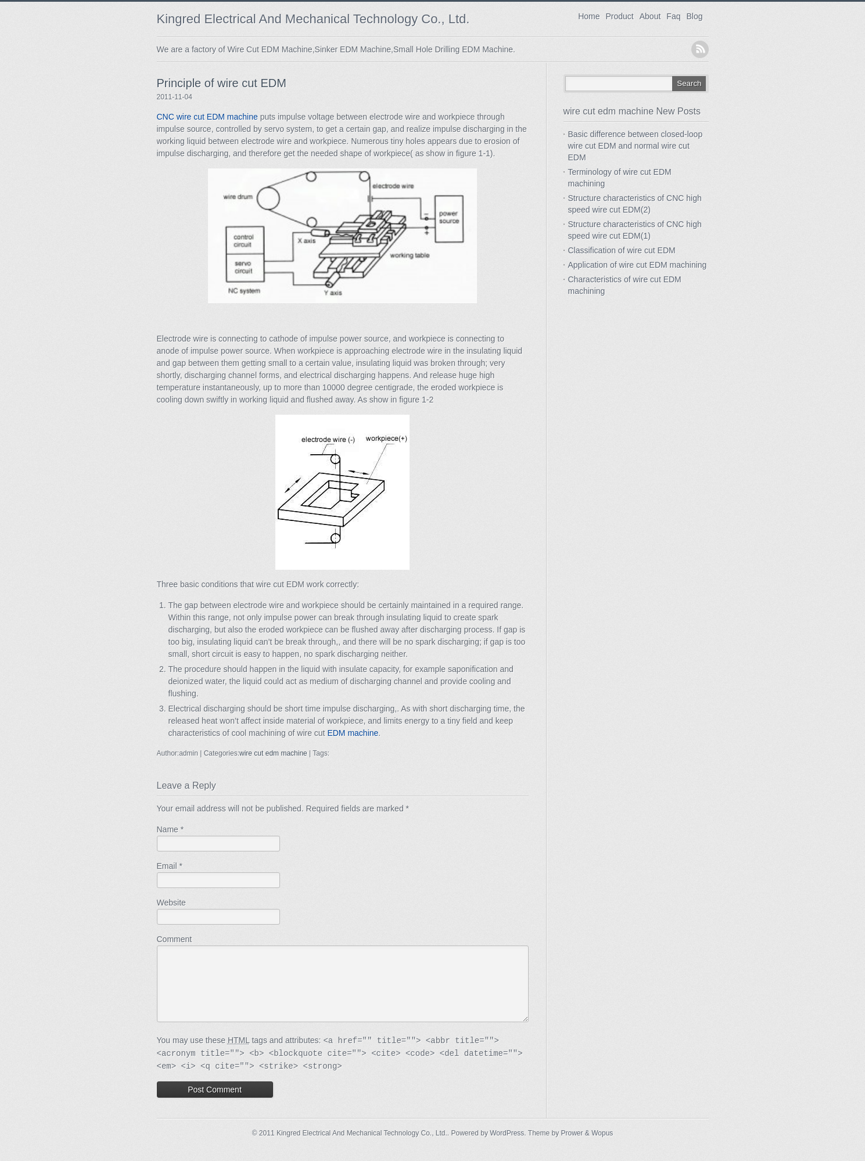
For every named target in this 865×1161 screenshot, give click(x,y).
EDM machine (352, 733)
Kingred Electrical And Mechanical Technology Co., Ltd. (313, 19)
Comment (174, 939)
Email (167, 866)
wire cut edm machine (273, 753)
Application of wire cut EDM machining (637, 264)
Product (620, 16)
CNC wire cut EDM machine (207, 116)
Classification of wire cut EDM (622, 250)
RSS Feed (700, 49)
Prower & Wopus (587, 1147)
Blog (694, 16)
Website (171, 902)
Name (167, 829)
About (650, 16)
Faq (673, 16)
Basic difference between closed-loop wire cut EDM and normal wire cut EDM (635, 146)
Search (689, 83)
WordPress (507, 1147)
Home (589, 16)
